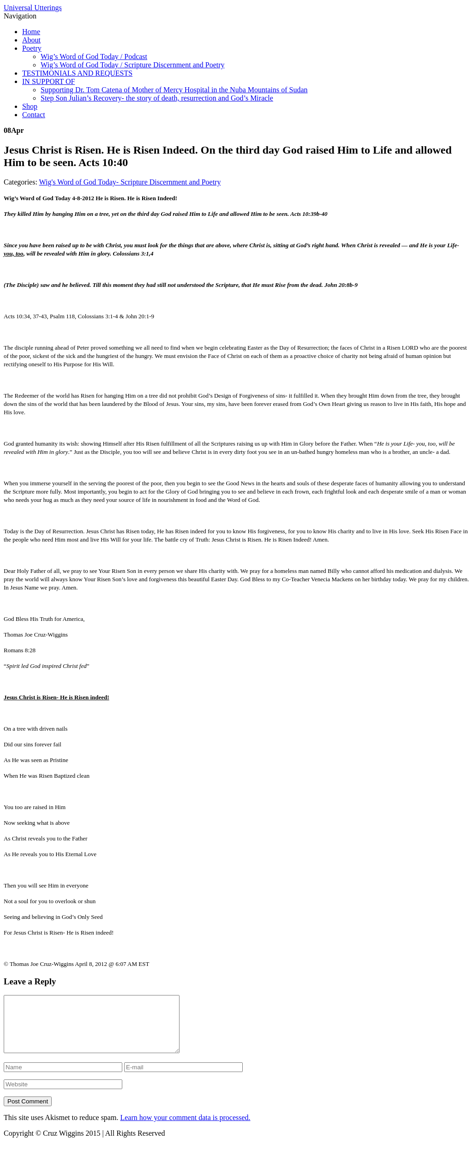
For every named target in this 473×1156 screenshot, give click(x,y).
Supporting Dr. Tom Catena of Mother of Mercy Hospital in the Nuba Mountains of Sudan (174, 90)
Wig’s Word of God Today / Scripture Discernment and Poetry (133, 65)
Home (31, 32)
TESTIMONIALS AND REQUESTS (77, 73)
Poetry (32, 48)
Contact (33, 115)
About (31, 40)
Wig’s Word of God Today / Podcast (94, 56)
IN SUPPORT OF (48, 81)
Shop (29, 106)
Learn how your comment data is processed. (185, 1128)
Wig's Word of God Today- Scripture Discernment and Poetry (130, 182)
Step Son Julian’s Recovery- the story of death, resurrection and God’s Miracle (157, 98)
